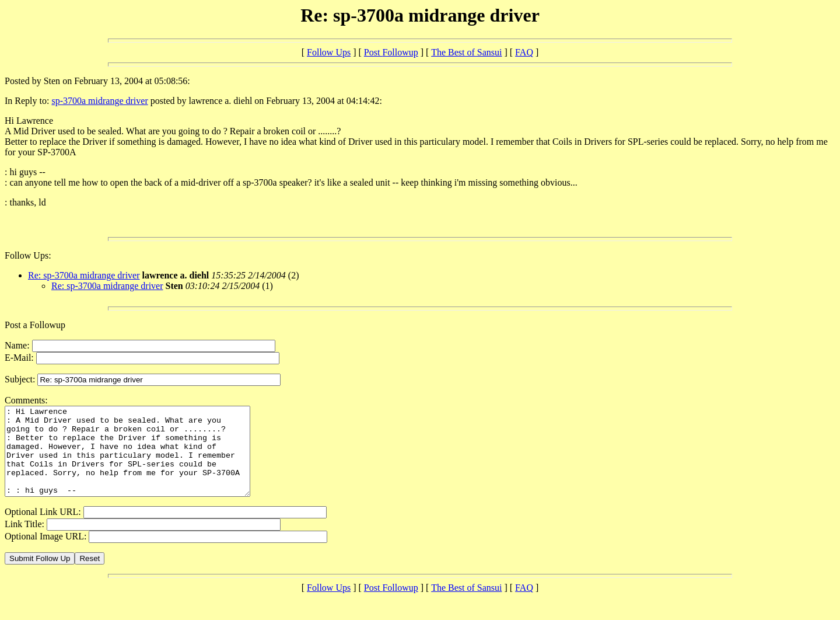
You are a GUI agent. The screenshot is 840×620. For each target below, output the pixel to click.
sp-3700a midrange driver (99, 101)
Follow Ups (329, 52)
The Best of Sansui (466, 52)
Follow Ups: (28, 255)
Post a (17, 325)
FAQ (524, 52)
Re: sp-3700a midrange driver (84, 275)
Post (391, 52)
